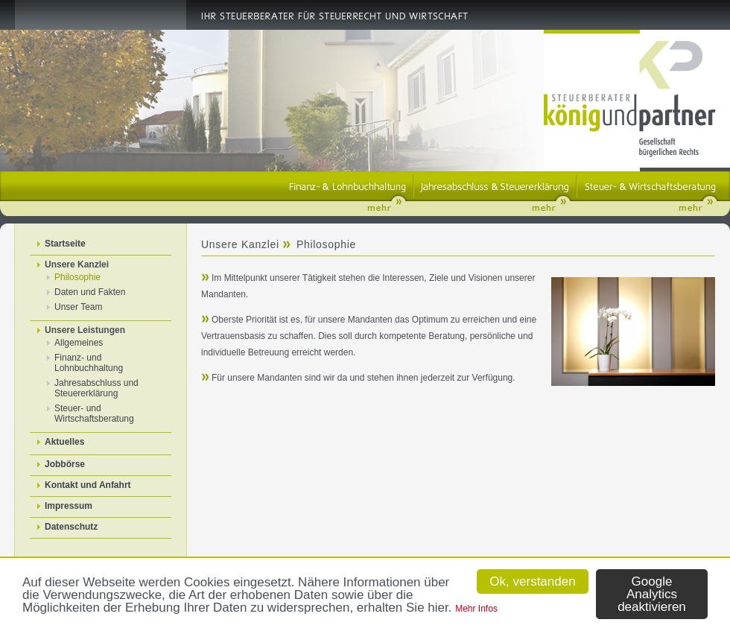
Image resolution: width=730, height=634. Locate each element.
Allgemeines (78, 342)
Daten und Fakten (89, 292)
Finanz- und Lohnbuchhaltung (88, 362)
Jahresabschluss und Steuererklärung (96, 388)
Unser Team (78, 307)
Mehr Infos (476, 608)
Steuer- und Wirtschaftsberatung (94, 413)
